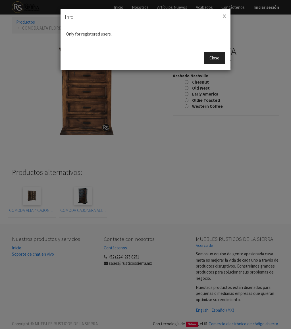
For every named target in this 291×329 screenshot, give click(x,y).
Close (214, 58)
